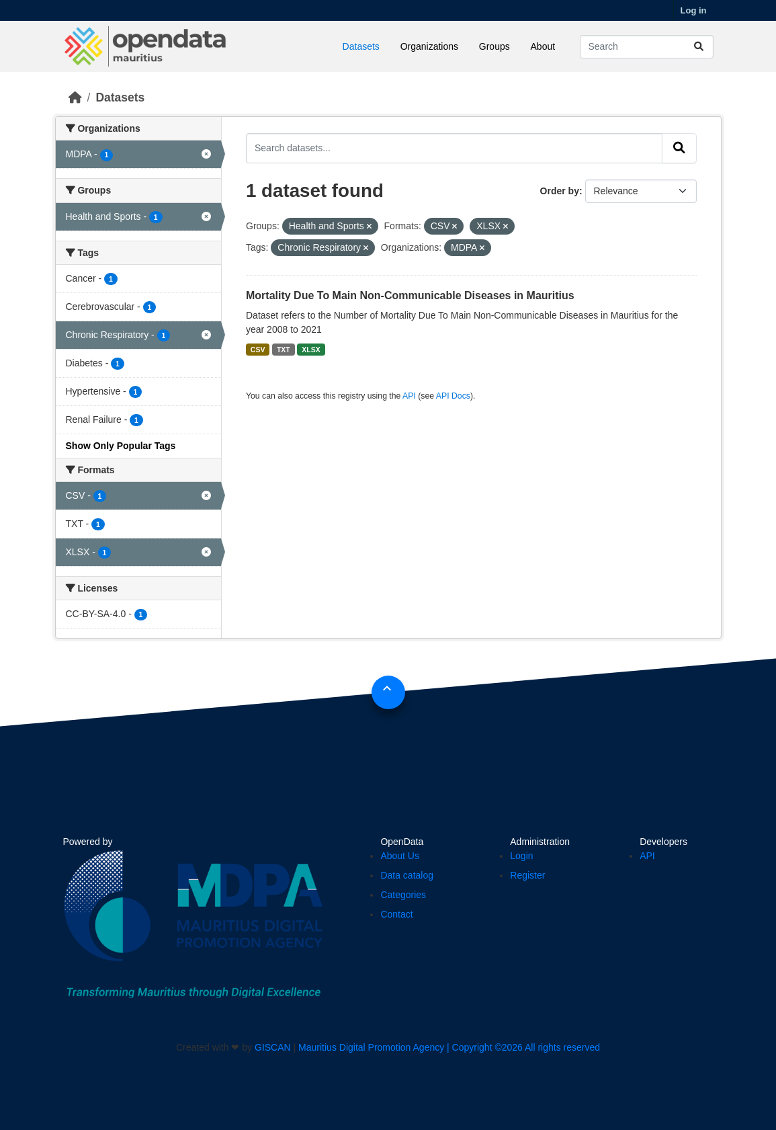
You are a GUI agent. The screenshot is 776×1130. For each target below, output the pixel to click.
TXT (283, 350)
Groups (494, 46)
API (409, 396)
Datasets (361, 46)
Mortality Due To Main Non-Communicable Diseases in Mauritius (410, 295)
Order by (559, 191)
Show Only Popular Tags (121, 445)
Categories (403, 894)
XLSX (311, 350)
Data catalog (406, 875)
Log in (694, 10)
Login (521, 855)
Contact (396, 914)
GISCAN (273, 1047)
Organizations (429, 46)
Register (527, 875)
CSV (258, 350)
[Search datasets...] (647, 46)
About (543, 46)
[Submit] (698, 46)
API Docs (453, 396)
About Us (399, 855)
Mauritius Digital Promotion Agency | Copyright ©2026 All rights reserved (449, 1047)
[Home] (75, 97)
